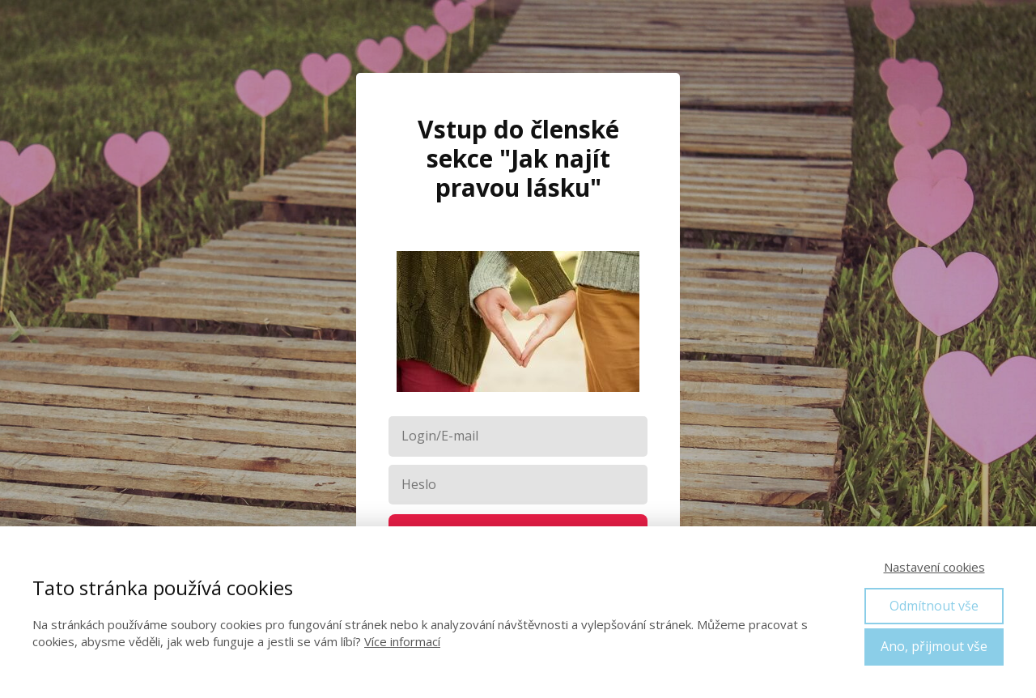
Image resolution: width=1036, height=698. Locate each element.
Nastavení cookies (934, 567)
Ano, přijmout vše (934, 646)
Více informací (402, 641)
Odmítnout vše (934, 606)
